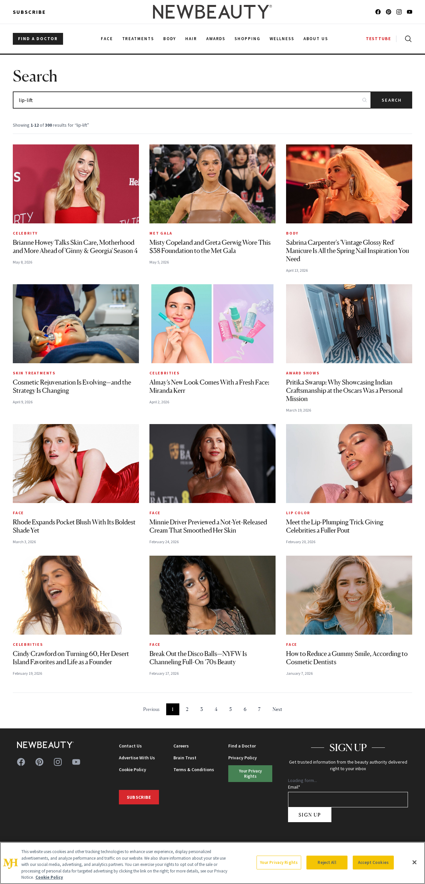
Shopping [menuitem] (247, 38)
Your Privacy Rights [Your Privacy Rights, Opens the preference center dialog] (279, 862)
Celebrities (164, 372)
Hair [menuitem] (191, 38)
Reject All (327, 862)
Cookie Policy (132, 769)
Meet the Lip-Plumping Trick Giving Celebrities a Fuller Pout (334, 526)
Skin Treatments (34, 372)
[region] (212, 863)
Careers (181, 746)
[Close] (414, 862)
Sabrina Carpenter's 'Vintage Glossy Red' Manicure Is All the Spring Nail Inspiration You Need (347, 251)
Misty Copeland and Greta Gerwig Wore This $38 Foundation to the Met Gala (210, 247)
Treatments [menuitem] (138, 38)
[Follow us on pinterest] (388, 11)
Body (292, 233)
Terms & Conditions (193, 769)
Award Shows (303, 372)
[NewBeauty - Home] (212, 12)
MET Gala (160, 233)
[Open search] (407, 38)
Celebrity (25, 233)
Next (277, 709)
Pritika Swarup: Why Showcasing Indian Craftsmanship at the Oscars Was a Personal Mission (344, 390)
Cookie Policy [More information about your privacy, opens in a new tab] (49, 877)
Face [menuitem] (107, 38)
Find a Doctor (242, 746)
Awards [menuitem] (216, 38)
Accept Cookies (373, 862)
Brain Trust (184, 758)
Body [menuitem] (169, 38)
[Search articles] (192, 100)
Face (18, 512)
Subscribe (29, 12)
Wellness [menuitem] (282, 38)
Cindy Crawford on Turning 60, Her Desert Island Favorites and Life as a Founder (71, 658)
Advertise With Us (137, 758)
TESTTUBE (378, 38)
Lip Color (298, 512)
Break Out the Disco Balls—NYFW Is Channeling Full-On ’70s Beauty (198, 658)
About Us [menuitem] (315, 38)
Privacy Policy (242, 758)
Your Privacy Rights (250, 773)
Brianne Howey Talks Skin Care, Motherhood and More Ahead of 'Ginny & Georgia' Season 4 (75, 247)
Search (392, 100)
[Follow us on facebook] (378, 11)
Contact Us (130, 746)
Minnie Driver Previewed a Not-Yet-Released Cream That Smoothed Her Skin (208, 526)
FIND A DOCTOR (38, 38)
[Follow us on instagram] (399, 11)
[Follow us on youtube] (409, 11)
